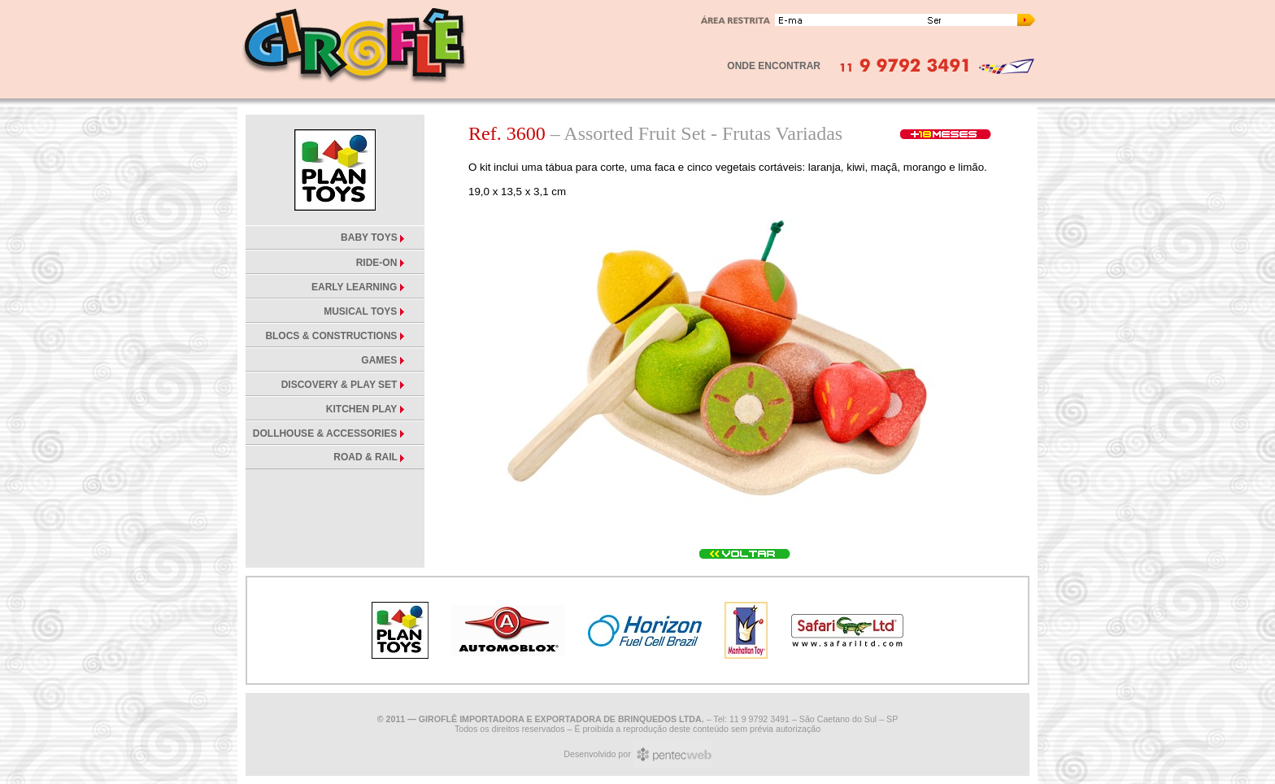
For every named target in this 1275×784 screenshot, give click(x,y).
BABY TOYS (370, 237)
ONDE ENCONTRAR (773, 66)
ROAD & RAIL (366, 457)
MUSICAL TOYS (360, 311)
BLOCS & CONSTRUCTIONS (331, 336)
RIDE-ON (377, 262)
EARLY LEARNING (354, 287)
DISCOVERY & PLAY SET (339, 384)
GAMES (379, 360)
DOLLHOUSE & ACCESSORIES (325, 433)
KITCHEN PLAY (362, 409)
